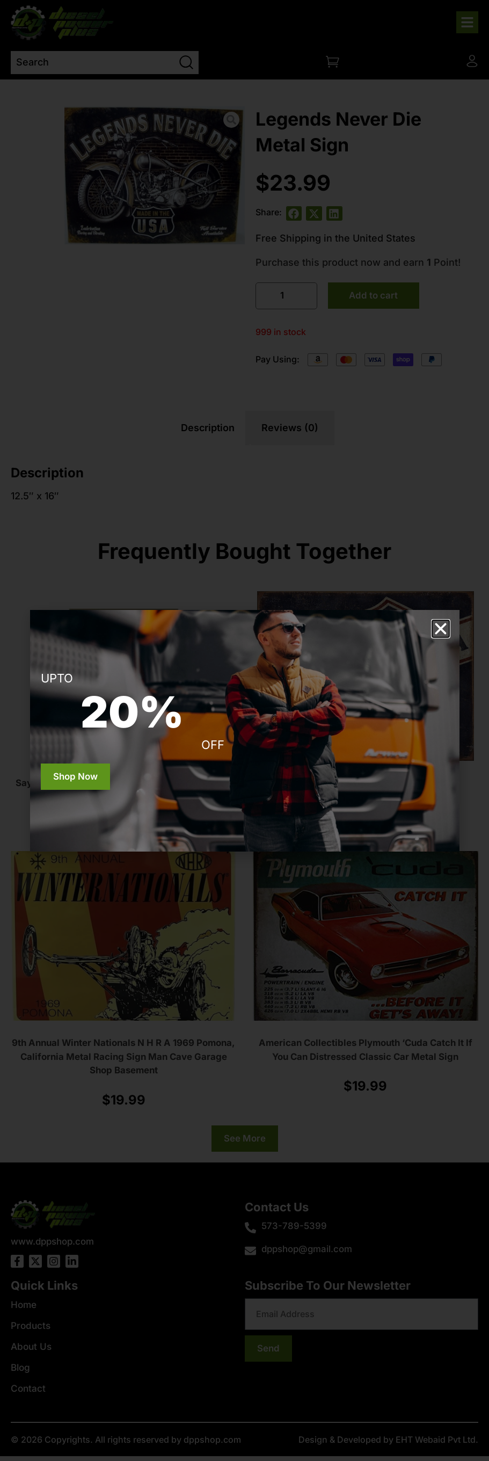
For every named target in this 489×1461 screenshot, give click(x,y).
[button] (441, 629)
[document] (244, 730)
